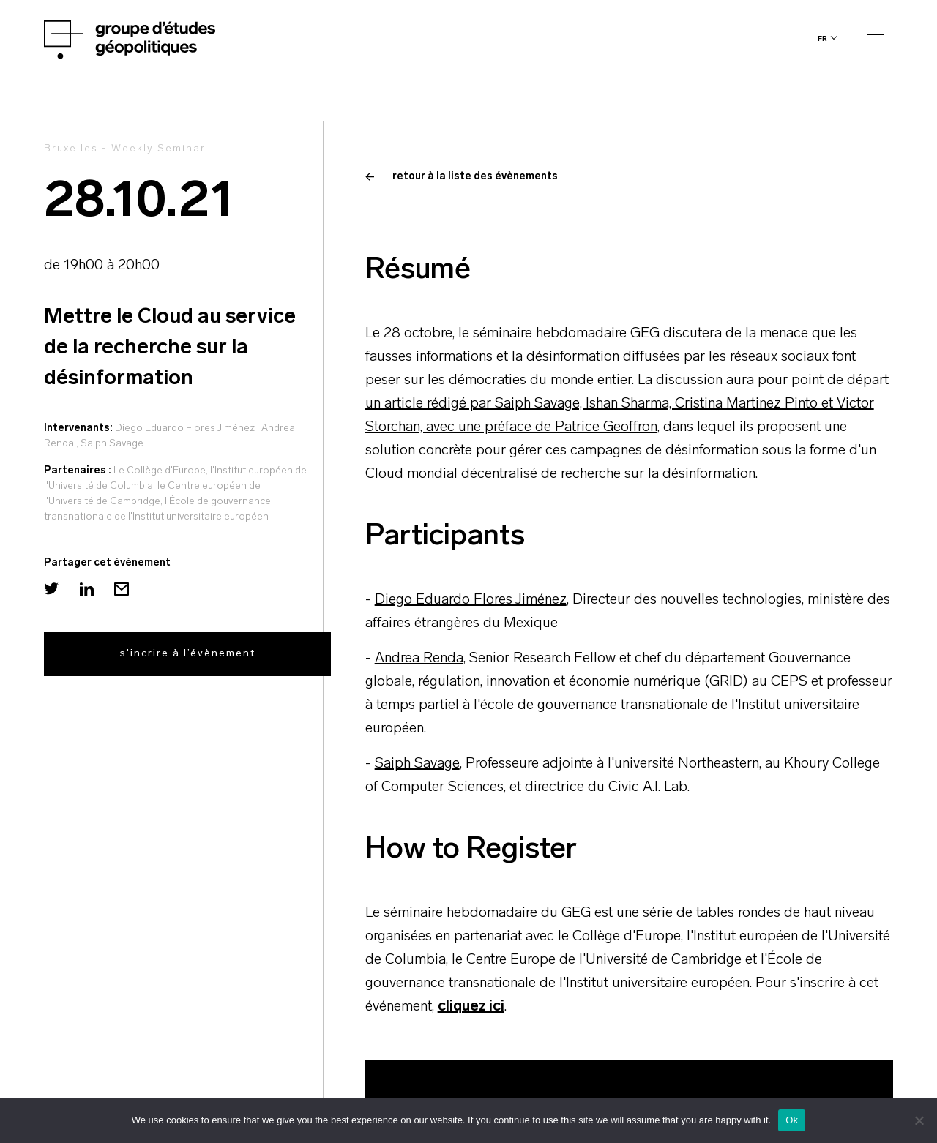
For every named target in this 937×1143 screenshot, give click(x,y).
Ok (791, 1119)
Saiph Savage (112, 443)
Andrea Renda (419, 658)
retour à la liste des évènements (461, 176)
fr (822, 38)
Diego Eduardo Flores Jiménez (185, 428)
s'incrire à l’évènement (187, 653)
